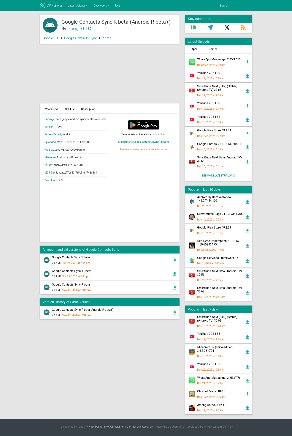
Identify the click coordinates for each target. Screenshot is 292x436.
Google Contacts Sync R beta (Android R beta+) (82, 309)
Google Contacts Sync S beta (71, 257)
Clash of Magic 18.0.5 (211, 391)
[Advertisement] (110, 75)
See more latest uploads (219, 175)
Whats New (51, 109)
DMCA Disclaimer (114, 426)
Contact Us (133, 426)
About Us (147, 426)
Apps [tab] (194, 49)
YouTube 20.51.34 (208, 117)
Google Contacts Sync (80, 38)
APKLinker (51, 5)
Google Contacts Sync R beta (71, 284)
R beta (106, 38)
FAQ (117, 5)
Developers (102, 5)
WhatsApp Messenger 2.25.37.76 (219, 59)
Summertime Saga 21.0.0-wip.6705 (220, 214)
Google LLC (79, 28)
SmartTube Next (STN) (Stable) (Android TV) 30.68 (217, 88)
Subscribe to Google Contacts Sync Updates (143, 141)
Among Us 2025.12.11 (211, 405)
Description (88, 109)
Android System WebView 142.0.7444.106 (214, 198)
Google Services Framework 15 (217, 258)
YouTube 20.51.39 (208, 73)
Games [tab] (213, 49)
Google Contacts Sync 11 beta (71, 271)
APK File (70, 109)
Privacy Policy (94, 426)
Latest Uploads (78, 5)
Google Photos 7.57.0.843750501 (219, 144)
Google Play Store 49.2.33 (214, 130)
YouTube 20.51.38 (208, 103)
